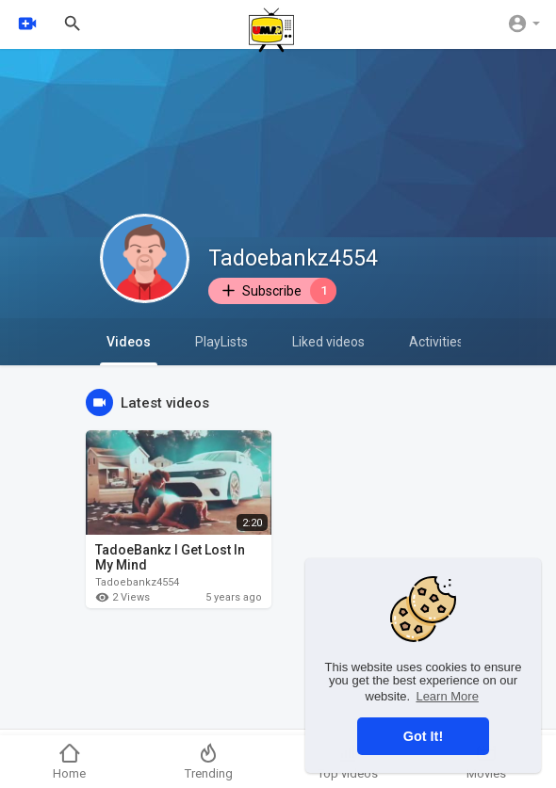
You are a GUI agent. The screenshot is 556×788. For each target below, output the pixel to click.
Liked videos (328, 341)
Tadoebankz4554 (293, 258)
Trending (209, 761)
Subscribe (278, 291)
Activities (436, 341)
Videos (128, 349)
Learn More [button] (447, 696)
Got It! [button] (423, 736)
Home (69, 761)
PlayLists (221, 341)
